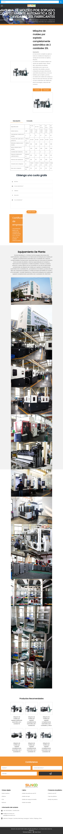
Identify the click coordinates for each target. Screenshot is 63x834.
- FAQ (2, 799)
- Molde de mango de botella (28, 799)
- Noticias (3, 802)
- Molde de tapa (25, 796)
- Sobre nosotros (5, 793)
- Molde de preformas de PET (28, 793)
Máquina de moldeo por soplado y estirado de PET (34, 20)
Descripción (16, 121)
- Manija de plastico (52, 799)
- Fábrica (3, 796)
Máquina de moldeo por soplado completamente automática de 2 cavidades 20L (30, 268)
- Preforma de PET (51, 793)
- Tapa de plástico (52, 796)
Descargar (46, 90)
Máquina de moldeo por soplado (12, 20)
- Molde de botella (26, 802)
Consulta (37, 90)
